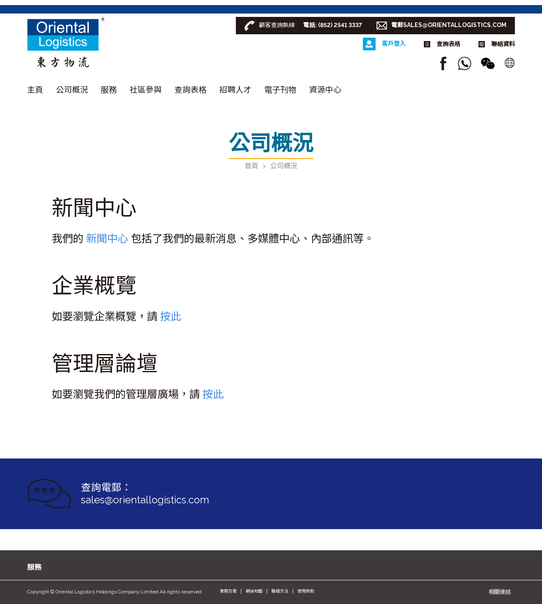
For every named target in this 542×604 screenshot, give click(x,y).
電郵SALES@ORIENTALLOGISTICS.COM (448, 25)
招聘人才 (235, 89)
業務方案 (228, 591)
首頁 (251, 166)
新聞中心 (107, 238)
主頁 (35, 89)
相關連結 (500, 591)
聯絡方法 (279, 591)
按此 (170, 316)
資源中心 (325, 89)
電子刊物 (280, 89)
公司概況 (72, 89)
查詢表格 (190, 89)
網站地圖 (254, 591)
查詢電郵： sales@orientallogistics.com (145, 494)
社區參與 (146, 89)
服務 (109, 89)
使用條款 (305, 591)
